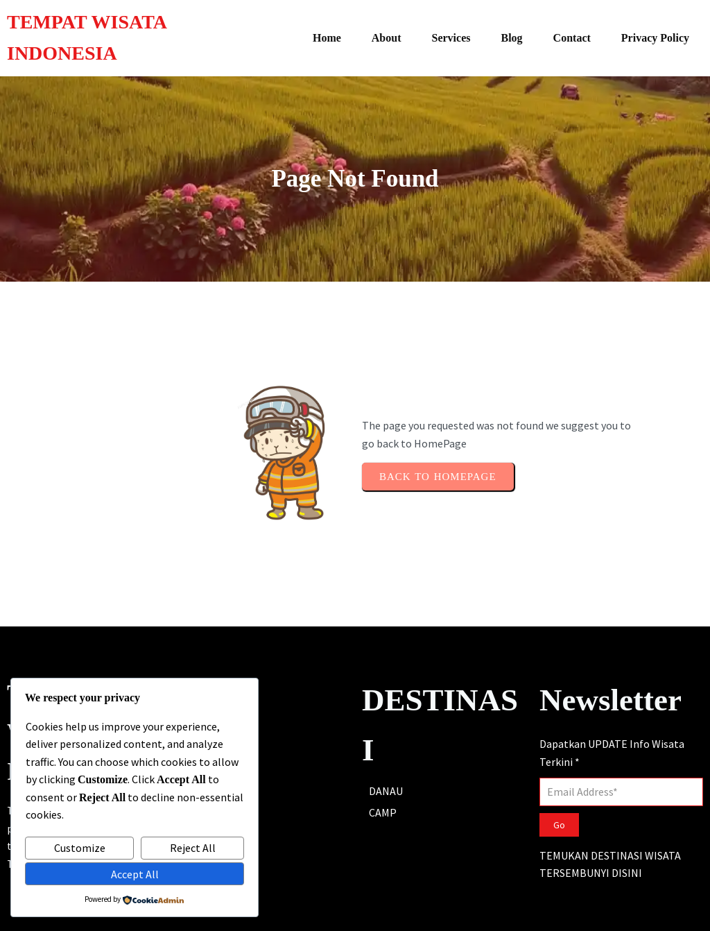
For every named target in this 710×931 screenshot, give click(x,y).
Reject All (193, 848)
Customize (79, 848)
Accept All (135, 874)
